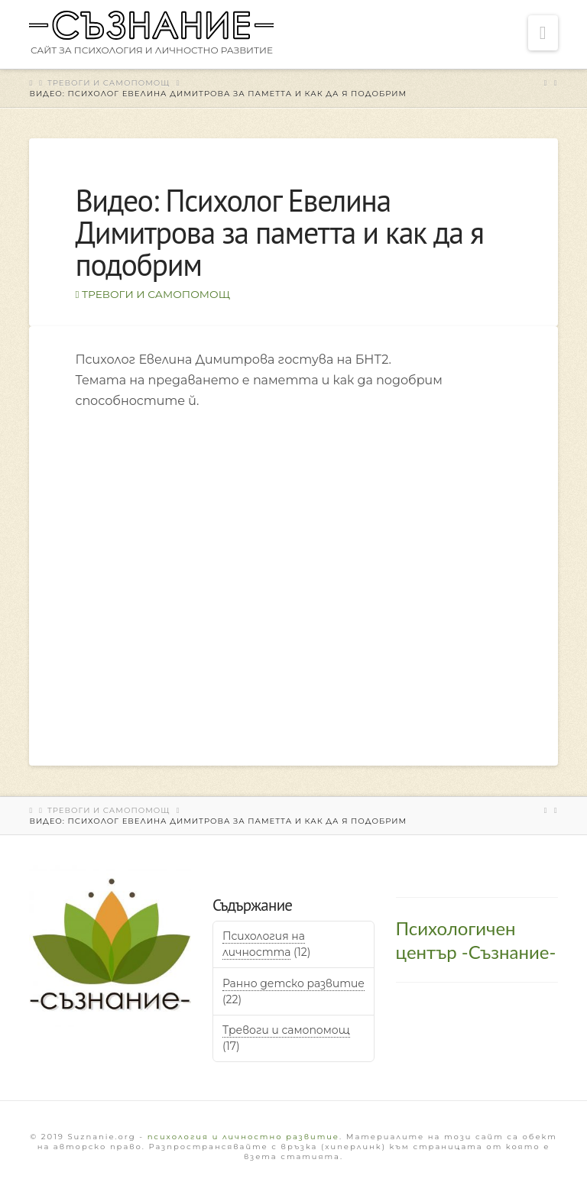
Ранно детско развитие (293, 983)
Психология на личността (263, 944)
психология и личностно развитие (243, 1137)
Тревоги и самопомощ (108, 83)
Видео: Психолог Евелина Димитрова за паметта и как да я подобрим (218, 94)
